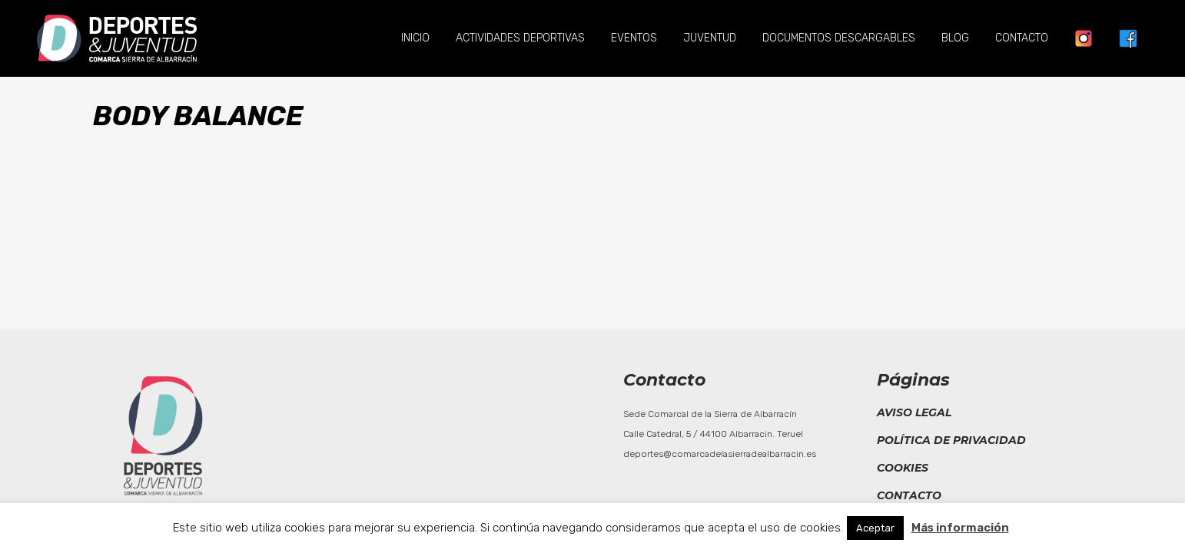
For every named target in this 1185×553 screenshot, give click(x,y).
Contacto (909, 495)
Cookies (902, 468)
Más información (960, 528)
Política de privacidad (951, 440)
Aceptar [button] (875, 528)
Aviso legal (914, 412)
